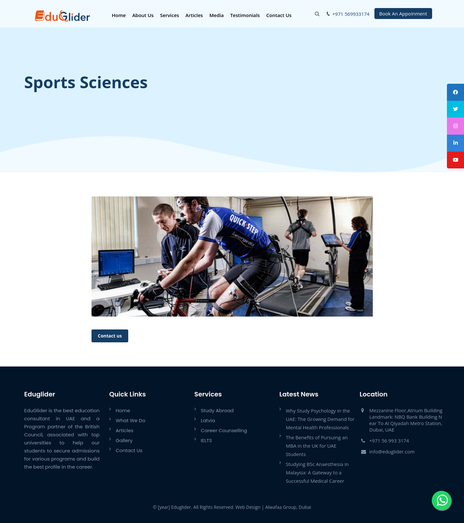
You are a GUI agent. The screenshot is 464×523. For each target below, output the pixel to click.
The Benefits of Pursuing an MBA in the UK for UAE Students (317, 445)
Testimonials (244, 15)
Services (169, 15)
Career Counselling (224, 430)
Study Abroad (217, 410)
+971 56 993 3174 (389, 440)
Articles (193, 15)
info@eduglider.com (392, 451)
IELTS (206, 440)
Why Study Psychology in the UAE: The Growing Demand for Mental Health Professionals (320, 419)
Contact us (110, 336)
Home (118, 15)
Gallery (124, 440)
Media (216, 15)
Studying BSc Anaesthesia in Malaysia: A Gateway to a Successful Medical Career (317, 472)
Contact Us (278, 15)
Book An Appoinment (403, 13)
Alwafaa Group (280, 507)
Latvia (208, 420)
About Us (142, 15)
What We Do (130, 420)
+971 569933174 (350, 14)
